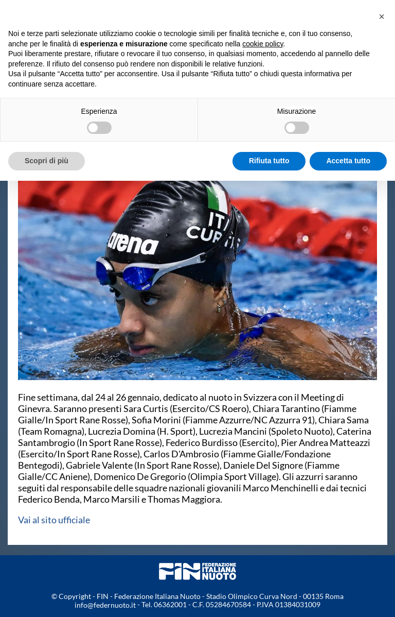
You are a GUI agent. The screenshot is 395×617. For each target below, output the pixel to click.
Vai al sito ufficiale (54, 519)
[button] (381, 16)
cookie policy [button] (262, 44)
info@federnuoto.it (105, 605)
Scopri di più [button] (46, 161)
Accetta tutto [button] (348, 161)
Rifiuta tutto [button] (269, 161)
